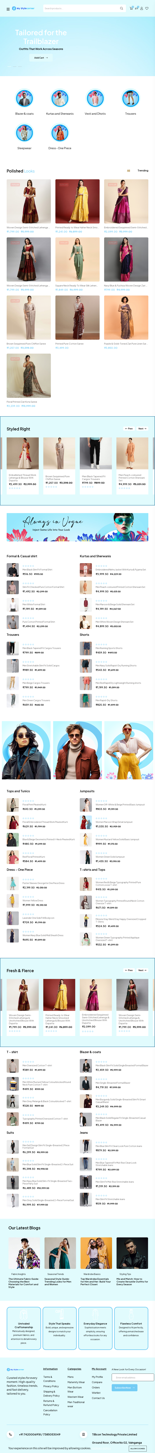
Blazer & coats (24, 113)
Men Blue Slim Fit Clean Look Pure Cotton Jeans (119, 1146)
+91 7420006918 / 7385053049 (39, 1434)
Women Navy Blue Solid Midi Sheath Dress (43, 935)
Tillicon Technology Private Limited (114, 1434)
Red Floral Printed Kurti (34, 856)
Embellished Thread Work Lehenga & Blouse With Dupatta (22, 477)
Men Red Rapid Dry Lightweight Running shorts (118, 682)
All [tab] (128, 170)
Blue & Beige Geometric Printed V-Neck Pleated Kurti (49, 839)
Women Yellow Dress (33, 900)
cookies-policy (101, 1448)
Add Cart (41, 59)
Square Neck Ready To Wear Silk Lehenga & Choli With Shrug (77, 285)
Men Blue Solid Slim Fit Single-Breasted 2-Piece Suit (48, 1164)
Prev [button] (129, 428)
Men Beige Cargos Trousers (36, 682)
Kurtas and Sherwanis (60, 113)
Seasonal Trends (56, 1274)
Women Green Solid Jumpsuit (110, 856)
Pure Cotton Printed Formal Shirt (39, 621)
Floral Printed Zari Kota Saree (22, 401)
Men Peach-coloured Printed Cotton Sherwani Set (132, 477)
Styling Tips (125, 1274)
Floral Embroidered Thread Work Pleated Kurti (45, 822)
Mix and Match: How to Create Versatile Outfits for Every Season (132, 1281)
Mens (71, 1376)
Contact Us (98, 1398)
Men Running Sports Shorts (109, 648)
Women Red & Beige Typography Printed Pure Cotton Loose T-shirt (118, 883)
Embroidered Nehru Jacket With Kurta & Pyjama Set (121, 569)
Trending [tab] (143, 170)
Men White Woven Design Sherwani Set (115, 621)
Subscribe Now (124, 1387)
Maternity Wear (76, 1382)
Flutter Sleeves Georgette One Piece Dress (43, 883)
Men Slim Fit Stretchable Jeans (110, 1199)
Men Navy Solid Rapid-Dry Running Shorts (116, 665)
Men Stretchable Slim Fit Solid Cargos (41, 665)
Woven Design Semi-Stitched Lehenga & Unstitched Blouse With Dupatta (29, 227)
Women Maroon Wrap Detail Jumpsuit (114, 822)
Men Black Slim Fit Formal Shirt (37, 569)
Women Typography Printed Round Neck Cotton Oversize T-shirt (120, 902)
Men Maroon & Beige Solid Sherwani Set (115, 604)
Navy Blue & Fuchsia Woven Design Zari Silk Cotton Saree (126, 285)
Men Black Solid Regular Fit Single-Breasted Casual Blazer (121, 1119)
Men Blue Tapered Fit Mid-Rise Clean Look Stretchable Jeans (116, 1164)
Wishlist (96, 1392)
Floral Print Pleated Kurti (34, 804)
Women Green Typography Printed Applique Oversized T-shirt (117, 938)
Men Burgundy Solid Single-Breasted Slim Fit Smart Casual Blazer (121, 1100)
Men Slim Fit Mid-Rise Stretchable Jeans (115, 1181)
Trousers (130, 113)
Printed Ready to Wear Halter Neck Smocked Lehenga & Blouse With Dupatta (77, 227)
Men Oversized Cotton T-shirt (37, 1065)
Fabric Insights (19, 1274)
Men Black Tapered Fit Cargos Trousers (94, 477)
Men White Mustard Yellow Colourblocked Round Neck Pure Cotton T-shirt (47, 1083)
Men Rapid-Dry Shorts (106, 700)
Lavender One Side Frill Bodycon (38, 917)
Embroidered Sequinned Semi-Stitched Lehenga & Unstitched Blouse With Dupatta (126, 227)
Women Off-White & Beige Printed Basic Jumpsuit (120, 804)
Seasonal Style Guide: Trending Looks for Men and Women (58, 1281)
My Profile (97, 1376)
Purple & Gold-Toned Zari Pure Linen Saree (126, 343)
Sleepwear (24, 148)
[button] (9, 66)
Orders (96, 1387)
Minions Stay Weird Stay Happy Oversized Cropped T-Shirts (121, 920)
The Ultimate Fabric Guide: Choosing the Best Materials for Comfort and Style (23, 1282)
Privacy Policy (51, 1386)
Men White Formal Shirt (34, 604)
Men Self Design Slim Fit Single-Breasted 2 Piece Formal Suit (46, 1146)
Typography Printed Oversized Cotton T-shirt (45, 1118)
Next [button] (142, 428)
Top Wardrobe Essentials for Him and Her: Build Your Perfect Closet (96, 1281)
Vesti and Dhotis (95, 113)
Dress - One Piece (59, 148)
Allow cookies (137, 1449)
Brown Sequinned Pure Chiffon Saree (26, 343)
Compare (97, 1382)
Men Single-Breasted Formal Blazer (113, 1082)
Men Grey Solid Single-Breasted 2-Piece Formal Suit (48, 1200)
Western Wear (76, 1396)
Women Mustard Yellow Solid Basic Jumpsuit (117, 839)
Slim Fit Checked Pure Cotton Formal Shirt (43, 587)
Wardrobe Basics (92, 1274)
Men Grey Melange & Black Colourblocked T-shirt (47, 1101)
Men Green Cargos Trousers (36, 700)
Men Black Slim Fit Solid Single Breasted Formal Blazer (122, 1065)
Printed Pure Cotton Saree (69, 343)
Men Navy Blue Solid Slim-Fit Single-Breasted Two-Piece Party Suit (48, 1182)
